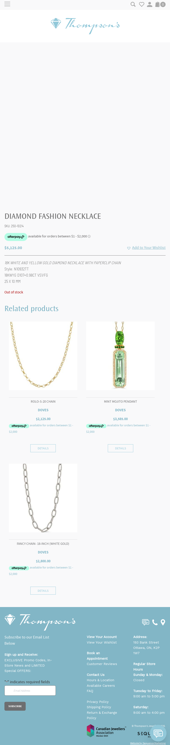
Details (43, 448)
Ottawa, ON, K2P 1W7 (146, 650)
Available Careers (101, 686)
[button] (146, 248)
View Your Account (102, 637)
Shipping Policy (99, 707)
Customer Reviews (102, 664)
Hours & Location (100, 680)
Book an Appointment (97, 655)
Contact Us (95, 675)
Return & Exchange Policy (102, 715)
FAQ (90, 691)
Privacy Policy (98, 702)
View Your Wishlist (102, 642)
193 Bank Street (146, 642)
